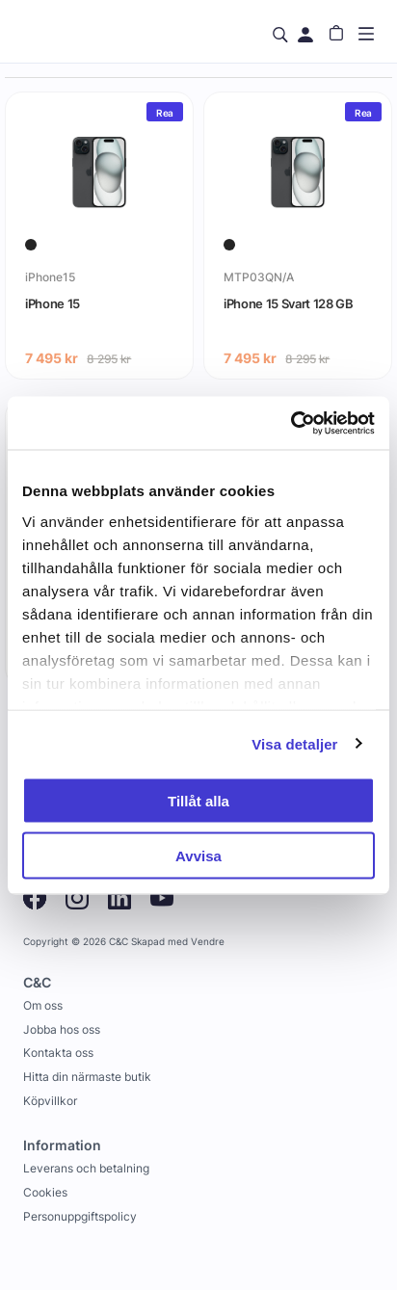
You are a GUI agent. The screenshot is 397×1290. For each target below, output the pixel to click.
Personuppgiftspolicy (80, 1216)
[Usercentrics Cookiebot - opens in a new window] (290, 422)
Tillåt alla (198, 801)
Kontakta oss (58, 1052)
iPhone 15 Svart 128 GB (289, 303)
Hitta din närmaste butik (87, 1076)
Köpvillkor (50, 1100)
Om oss (43, 1005)
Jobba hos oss (61, 1029)
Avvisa (198, 855)
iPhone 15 (52, 303)
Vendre (208, 941)
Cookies (45, 1192)
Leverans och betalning (86, 1168)
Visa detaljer (294, 743)
